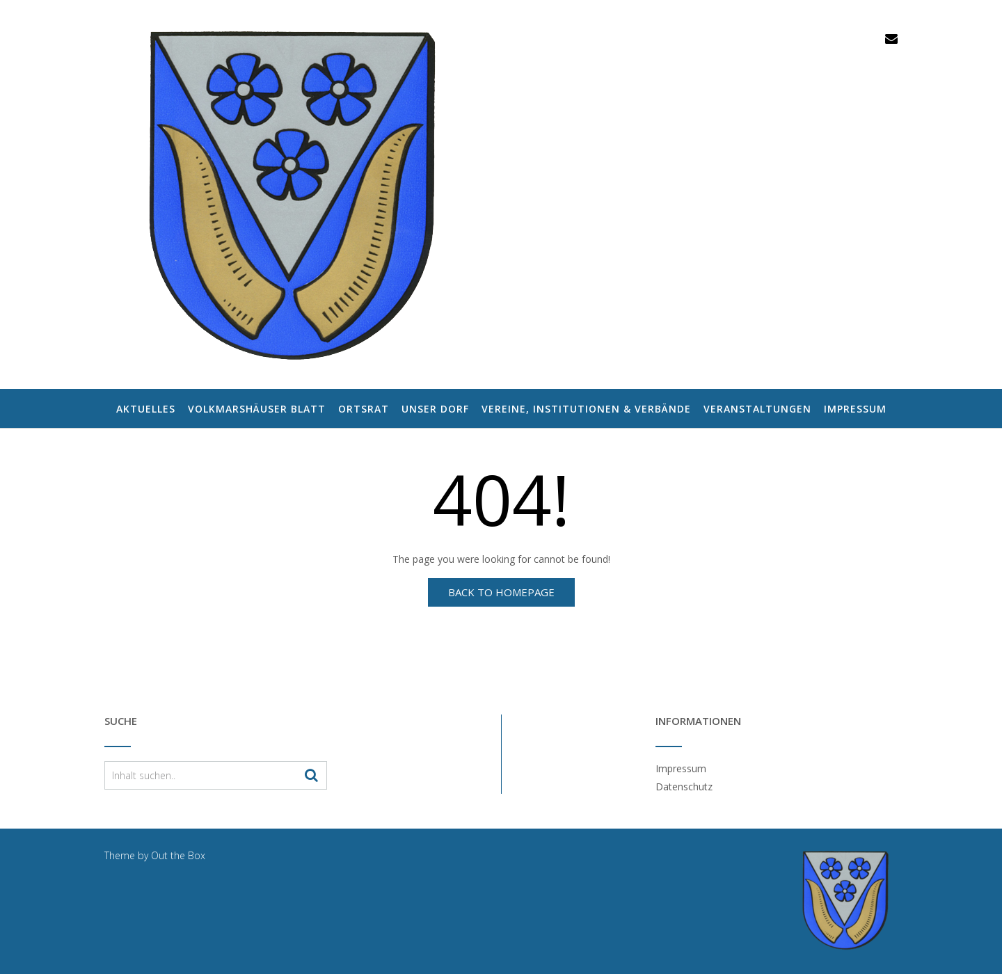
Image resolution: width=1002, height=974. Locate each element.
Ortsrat (363, 409)
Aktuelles (145, 409)
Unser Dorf (435, 409)
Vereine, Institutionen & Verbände (586, 409)
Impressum (855, 409)
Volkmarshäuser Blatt (257, 409)
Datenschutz (684, 786)
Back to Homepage (501, 592)
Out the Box (178, 855)
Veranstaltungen (757, 409)
